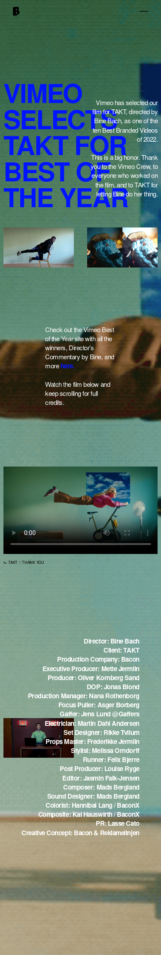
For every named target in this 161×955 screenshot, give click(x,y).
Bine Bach (107, 121)
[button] (146, 11)
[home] (16, 12)
